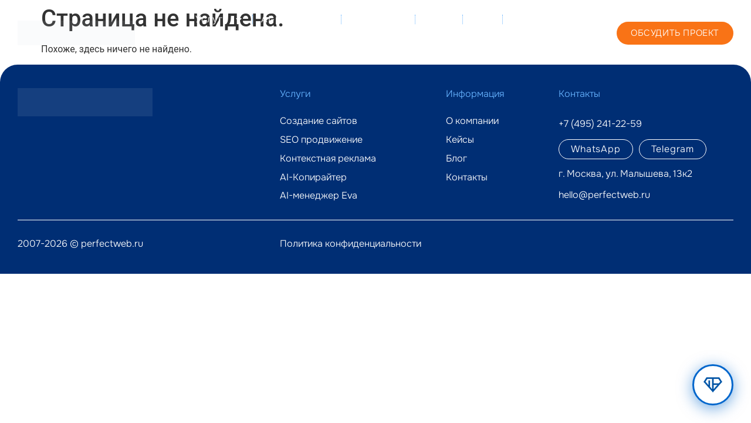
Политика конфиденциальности (350, 243)
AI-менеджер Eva (318, 196)
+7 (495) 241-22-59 (560, 32)
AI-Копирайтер (313, 177)
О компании (378, 19)
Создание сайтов (318, 121)
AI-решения (296, 19)
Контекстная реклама (328, 158)
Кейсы (439, 19)
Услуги (219, 19)
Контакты (480, 46)
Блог (482, 19)
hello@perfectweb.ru (604, 195)
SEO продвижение (321, 140)
